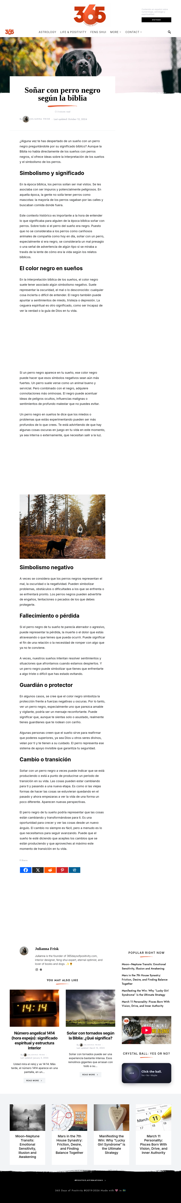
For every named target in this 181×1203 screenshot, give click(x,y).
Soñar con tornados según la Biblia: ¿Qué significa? (90, 1035)
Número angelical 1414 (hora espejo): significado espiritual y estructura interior (34, 1040)
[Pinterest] (62, 870)
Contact (132, 32)
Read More (32, 1080)
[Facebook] (25, 870)
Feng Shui (98, 32)
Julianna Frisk (36, 119)
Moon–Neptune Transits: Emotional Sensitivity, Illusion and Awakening (144, 966)
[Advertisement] (62, 342)
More (114, 32)
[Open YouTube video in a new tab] (146, 1029)
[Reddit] (50, 870)
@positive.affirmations (89, 1180)
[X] (38, 870)
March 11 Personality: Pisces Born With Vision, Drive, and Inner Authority (146, 1004)
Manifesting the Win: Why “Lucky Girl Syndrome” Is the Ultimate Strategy (145, 993)
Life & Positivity (73, 32)
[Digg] (74, 870)
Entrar (156, 20)
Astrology (47, 32)
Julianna (40, 956)
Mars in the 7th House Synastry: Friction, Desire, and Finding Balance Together (144, 979)
